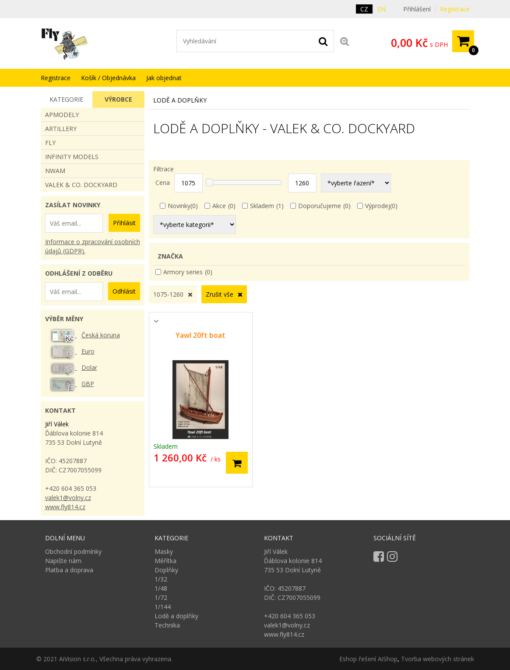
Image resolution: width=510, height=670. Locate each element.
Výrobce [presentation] (118, 99)
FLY (50, 142)
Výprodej (377, 206)
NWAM (55, 171)
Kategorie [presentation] (66, 99)
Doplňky (166, 570)
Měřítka (165, 561)
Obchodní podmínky (73, 551)
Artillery (61, 128)
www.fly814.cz (65, 507)
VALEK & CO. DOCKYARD (81, 185)
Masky (164, 551)
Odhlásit (124, 291)
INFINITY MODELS (71, 156)
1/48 (161, 588)
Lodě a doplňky (176, 616)
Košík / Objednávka (108, 78)
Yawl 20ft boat (200, 335)
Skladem (262, 206)
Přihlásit (124, 223)
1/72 (161, 597)
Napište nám (63, 561)
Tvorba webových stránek (437, 659)
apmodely (62, 114)
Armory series (183, 272)
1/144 (163, 607)
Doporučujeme (319, 206)
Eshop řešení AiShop (368, 659)
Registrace (455, 9)
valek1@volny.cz (68, 497)
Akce (219, 206)
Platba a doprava (69, 570)
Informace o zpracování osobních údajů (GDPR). (92, 246)
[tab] (67, 99)
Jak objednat (164, 78)
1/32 (161, 579)
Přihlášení (417, 9)
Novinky (179, 206)
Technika (167, 625)
